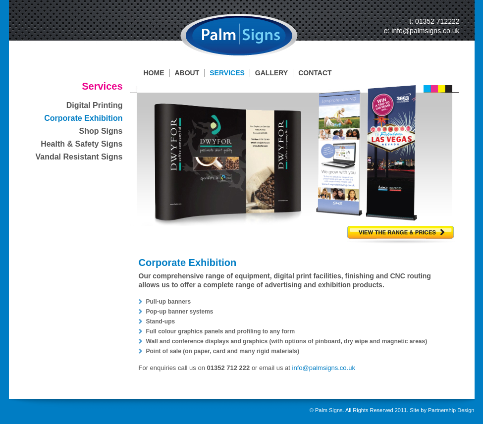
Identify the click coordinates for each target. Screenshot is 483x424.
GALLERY (271, 73)
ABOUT (187, 73)
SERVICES (227, 73)
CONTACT (314, 73)
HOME (154, 73)
